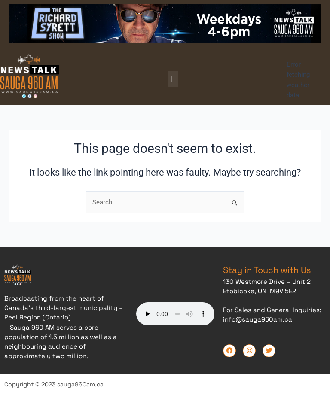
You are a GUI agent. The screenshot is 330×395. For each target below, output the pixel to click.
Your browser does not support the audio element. (175, 312)
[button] (173, 79)
